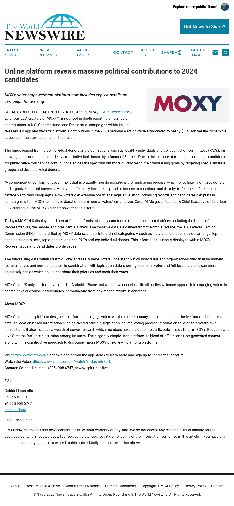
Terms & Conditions (120, 486)
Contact (123, 52)
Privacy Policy (195, 486)
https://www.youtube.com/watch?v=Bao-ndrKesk (71, 361)
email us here (15, 410)
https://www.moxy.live (30, 355)
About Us (148, 53)
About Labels (84, 53)
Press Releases (47, 53)
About (15, 486)
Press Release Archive (42, 486)
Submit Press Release (82, 486)
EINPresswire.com (113, 112)
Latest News (12, 53)
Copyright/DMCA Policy (160, 486)
